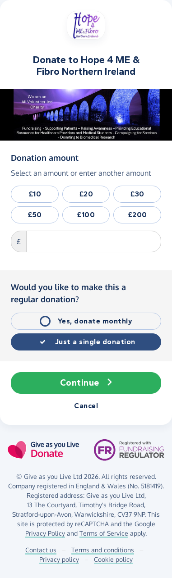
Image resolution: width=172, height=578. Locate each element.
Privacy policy (59, 559)
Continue (86, 383)
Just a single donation (95, 341)
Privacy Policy (45, 533)
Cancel (86, 405)
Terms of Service (103, 533)
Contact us (40, 550)
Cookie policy (113, 559)
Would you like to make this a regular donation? (68, 293)
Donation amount (45, 157)
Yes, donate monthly (95, 321)
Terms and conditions (102, 550)
